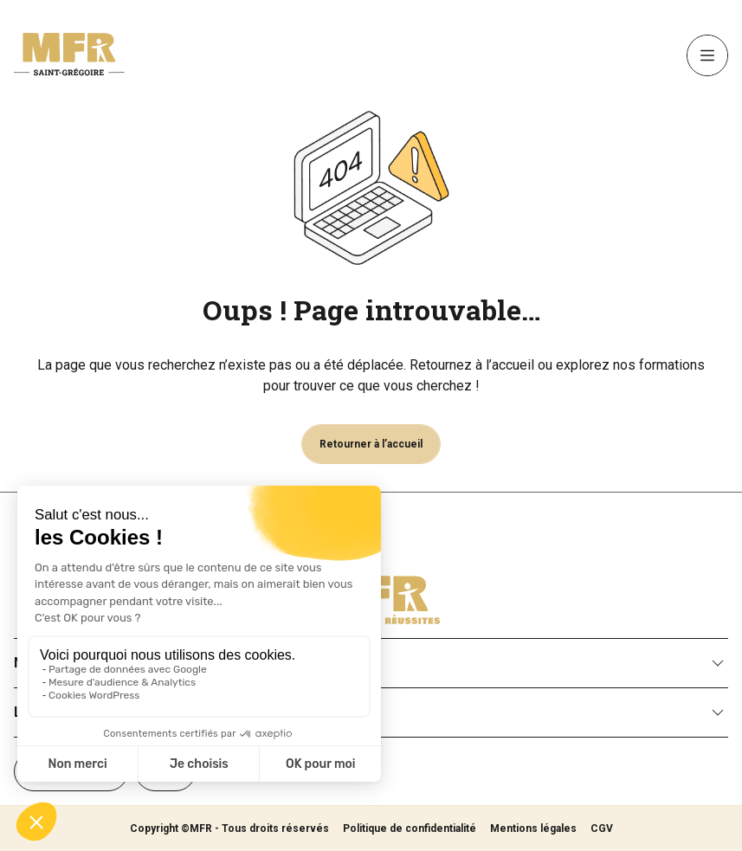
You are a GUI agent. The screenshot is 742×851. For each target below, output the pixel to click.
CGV (601, 828)
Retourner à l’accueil (371, 444)
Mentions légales (533, 828)
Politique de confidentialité (409, 828)
